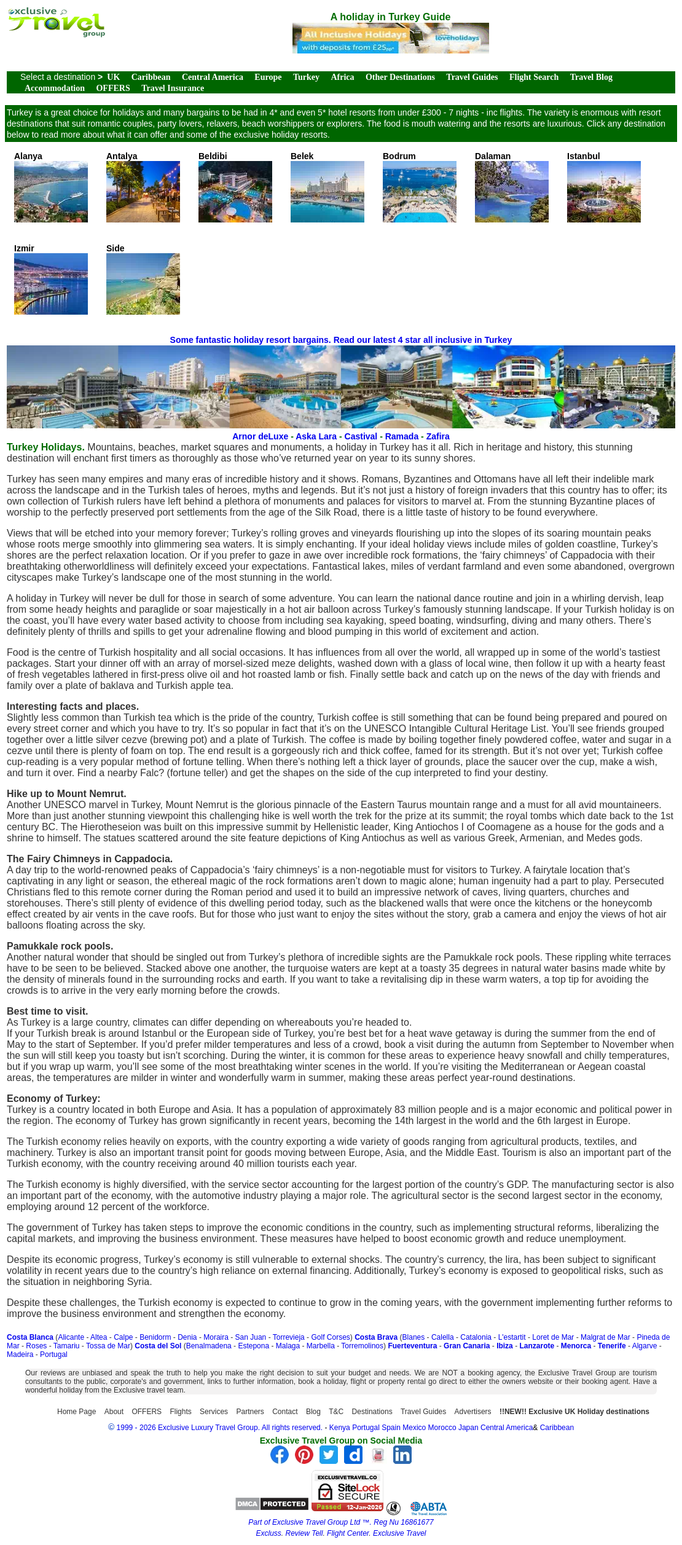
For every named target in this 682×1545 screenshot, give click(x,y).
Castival (361, 436)
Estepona (253, 1346)
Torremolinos (362, 1346)
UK (113, 77)
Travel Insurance (172, 88)
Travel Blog (591, 77)
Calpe (123, 1337)
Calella (442, 1337)
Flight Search (534, 77)
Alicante (71, 1337)
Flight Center (348, 1533)
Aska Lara (316, 436)
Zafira (438, 436)
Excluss (268, 1533)
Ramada (401, 436)
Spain (391, 1427)
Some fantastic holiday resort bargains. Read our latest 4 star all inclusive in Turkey (341, 340)
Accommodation (55, 88)
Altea (98, 1337)
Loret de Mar (553, 1337)
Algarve (644, 1346)
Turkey (306, 77)
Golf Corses (330, 1337)
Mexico (414, 1427)
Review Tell (304, 1533)
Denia (187, 1337)
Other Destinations (400, 77)
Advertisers (473, 1411)
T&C (336, 1411)
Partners (250, 1411)
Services (214, 1411)
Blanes (413, 1337)
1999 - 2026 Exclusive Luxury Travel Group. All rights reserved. (220, 1427)
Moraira (216, 1337)
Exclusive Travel (399, 1533)
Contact (284, 1411)
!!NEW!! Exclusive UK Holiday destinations (574, 1411)
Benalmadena (209, 1346)
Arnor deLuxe (260, 436)
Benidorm (155, 1337)
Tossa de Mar (108, 1346)
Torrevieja (289, 1337)
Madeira (20, 1354)
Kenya (339, 1427)
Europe (267, 77)
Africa (342, 77)
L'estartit (512, 1337)
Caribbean (151, 77)
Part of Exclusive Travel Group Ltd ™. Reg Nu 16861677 (340, 1522)
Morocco (442, 1427)
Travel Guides (472, 77)
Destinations (372, 1411)
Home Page (76, 1411)
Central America (212, 77)
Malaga (288, 1346)
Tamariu (66, 1346)
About (113, 1411)
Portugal (54, 1354)
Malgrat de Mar (605, 1337)
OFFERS (113, 88)
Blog (313, 1411)
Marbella (321, 1346)
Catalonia (476, 1337)
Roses (36, 1346)
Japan (468, 1427)
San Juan (251, 1337)
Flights (180, 1411)
